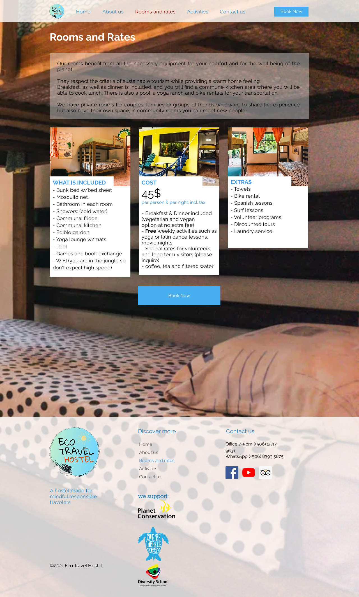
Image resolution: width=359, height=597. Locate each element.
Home (145, 444)
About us (148, 452)
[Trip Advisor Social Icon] (265, 472)
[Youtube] (248, 472)
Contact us (150, 476)
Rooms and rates (156, 460)
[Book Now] (291, 12)
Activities (148, 468)
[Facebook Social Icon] (231, 472)
